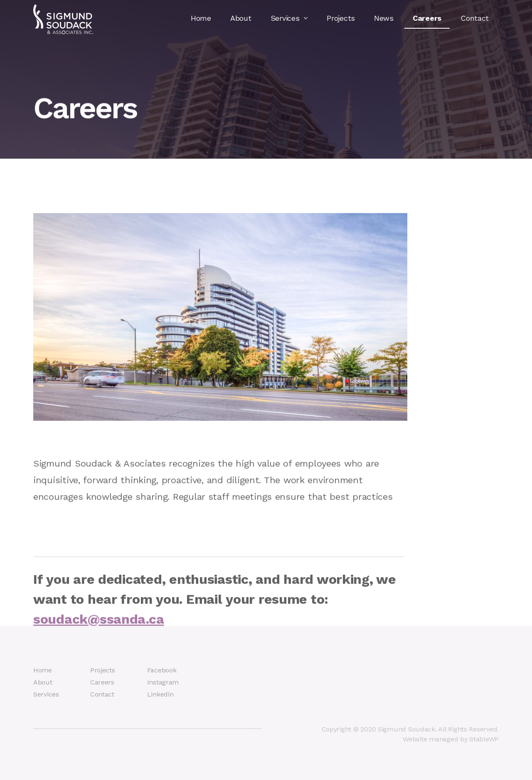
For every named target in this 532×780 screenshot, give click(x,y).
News (384, 18)
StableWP (484, 739)
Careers (427, 18)
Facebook (162, 670)
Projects (341, 18)
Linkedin (160, 694)
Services (289, 18)
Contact (475, 18)
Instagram (163, 682)
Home (201, 18)
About (240, 18)
